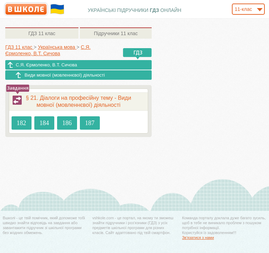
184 (44, 122)
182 (21, 122)
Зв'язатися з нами (198, 237)
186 (67, 122)
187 (90, 122)
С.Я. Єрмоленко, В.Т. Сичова (46, 64)
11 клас (41, 33)
